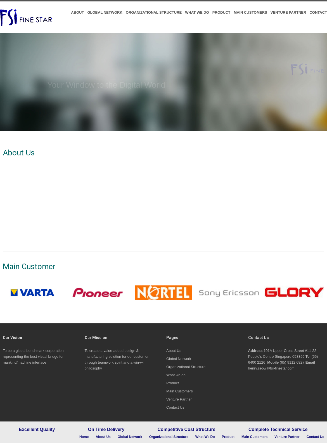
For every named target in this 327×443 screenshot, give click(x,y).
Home (84, 437)
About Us (173, 351)
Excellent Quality (37, 429)
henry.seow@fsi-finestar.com (271, 368)
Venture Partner (288, 13)
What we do (197, 13)
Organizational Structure (154, 13)
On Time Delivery (106, 429)
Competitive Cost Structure (186, 429)
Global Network (104, 13)
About (77, 13)
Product (221, 13)
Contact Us (175, 407)
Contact (318, 13)
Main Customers (250, 13)
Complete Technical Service (277, 429)
